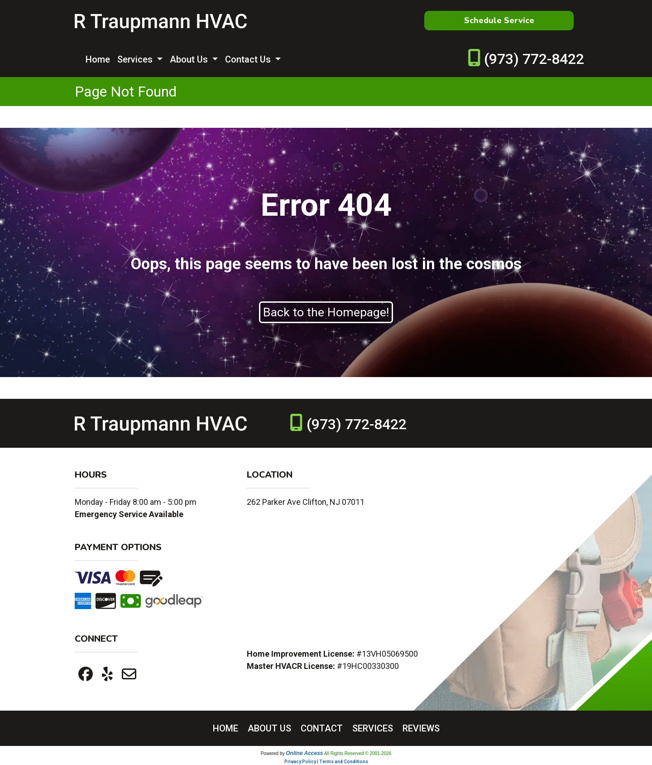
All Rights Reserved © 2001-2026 (358, 753)
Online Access (304, 753)
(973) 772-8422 (534, 59)
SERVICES (372, 728)
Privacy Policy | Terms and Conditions (326, 761)
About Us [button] (190, 59)
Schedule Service (499, 20)
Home (98, 59)
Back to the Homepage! (326, 312)
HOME (225, 728)
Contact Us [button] (249, 59)
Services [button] (136, 59)
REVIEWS (421, 728)
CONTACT (322, 728)
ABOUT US (269, 728)
